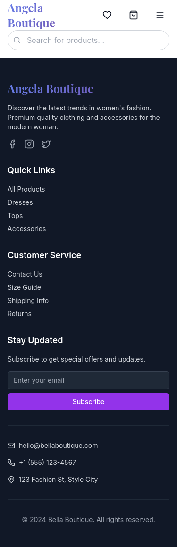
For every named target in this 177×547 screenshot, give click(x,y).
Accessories (27, 229)
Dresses (20, 202)
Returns (20, 314)
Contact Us (25, 274)
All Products (26, 189)
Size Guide (24, 287)
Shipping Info (28, 300)
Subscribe (89, 401)
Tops (15, 215)
